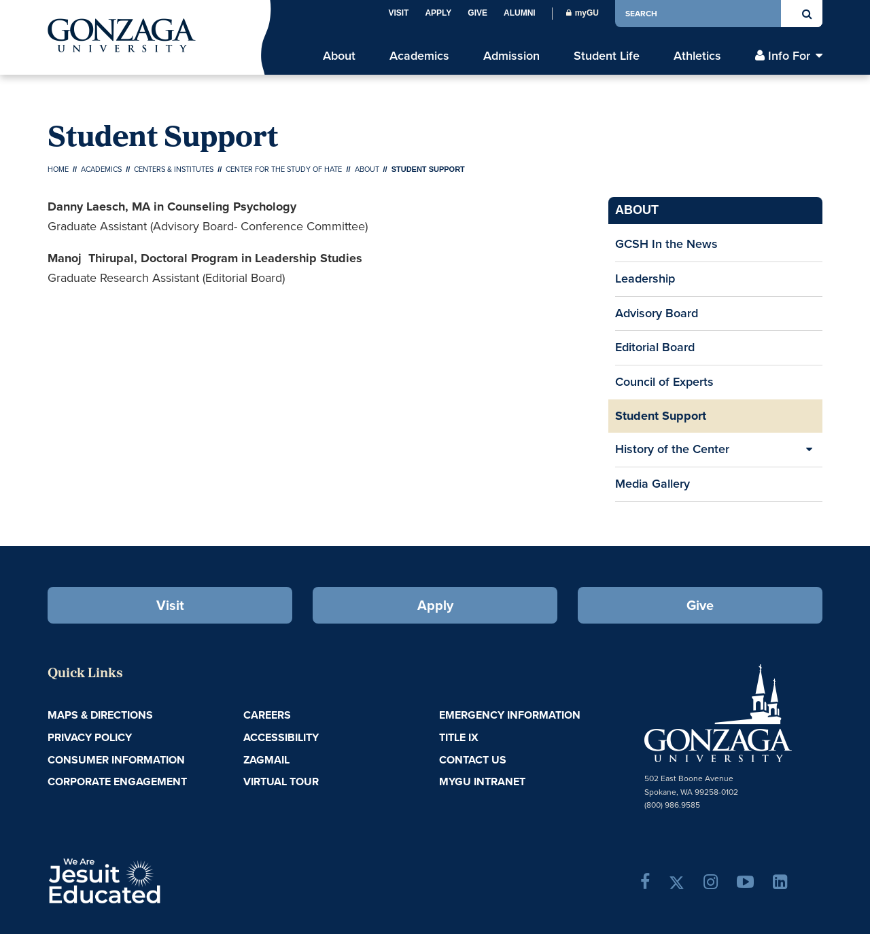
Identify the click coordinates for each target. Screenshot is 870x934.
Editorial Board (655, 347)
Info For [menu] (789, 56)
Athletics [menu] (697, 56)
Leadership (645, 278)
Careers (267, 715)
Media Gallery (652, 483)
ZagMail (266, 760)
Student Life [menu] (607, 56)
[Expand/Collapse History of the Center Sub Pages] (808, 450)
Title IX (458, 737)
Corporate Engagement (117, 781)
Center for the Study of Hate (284, 169)
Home (58, 169)
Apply (438, 13)
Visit (398, 13)
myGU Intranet (482, 781)
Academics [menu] (419, 56)
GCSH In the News (666, 244)
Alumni (520, 13)
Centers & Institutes (173, 169)
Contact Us (472, 760)
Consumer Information (116, 760)
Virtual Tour (281, 781)
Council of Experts (664, 382)
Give (477, 13)
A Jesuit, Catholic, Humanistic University (163, 879)
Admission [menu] (511, 56)
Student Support (660, 416)
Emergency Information (509, 715)
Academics (101, 169)
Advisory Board (656, 313)
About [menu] (339, 56)
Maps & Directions (100, 715)
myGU (582, 13)
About (367, 169)
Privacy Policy (90, 737)
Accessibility (281, 737)
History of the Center (672, 449)
